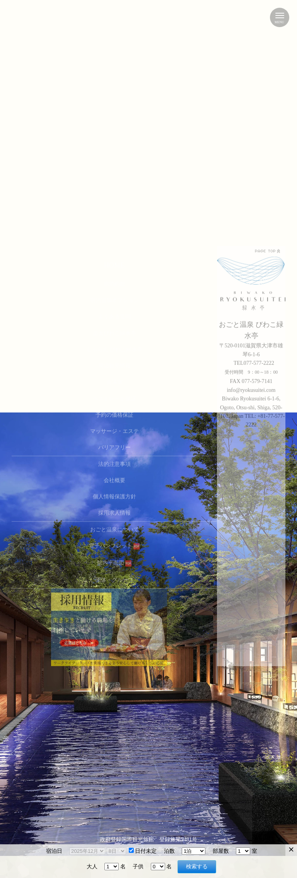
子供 (138, 866)
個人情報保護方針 (114, 347)
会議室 (114, 232)
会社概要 (114, 331)
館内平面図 (114, 413)
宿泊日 (54, 851)
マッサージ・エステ (114, 282)
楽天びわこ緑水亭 (114, 184)
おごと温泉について (114, 380)
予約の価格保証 (114, 265)
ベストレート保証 (114, 249)
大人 (92, 866)
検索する (197, 866)
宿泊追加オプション (114, 151)
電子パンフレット (114, 396)
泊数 (169, 851)
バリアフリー (114, 298)
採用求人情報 (114, 363)
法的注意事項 (114, 315)
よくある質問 (114, 167)
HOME (114, 116)
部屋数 (221, 851)
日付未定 (143, 851)
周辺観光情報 (114, 216)
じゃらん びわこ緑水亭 (114, 200)
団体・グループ (114, 430)
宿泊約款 (114, 134)
